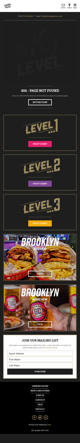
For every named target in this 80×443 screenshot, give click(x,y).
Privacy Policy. (51, 348)
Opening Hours (40, 386)
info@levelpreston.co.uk (51, 16)
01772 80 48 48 (27, 16)
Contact (40, 400)
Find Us (40, 395)
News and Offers (40, 391)
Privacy (40, 409)
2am (49, 425)
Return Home (40, 102)
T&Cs (40, 405)
